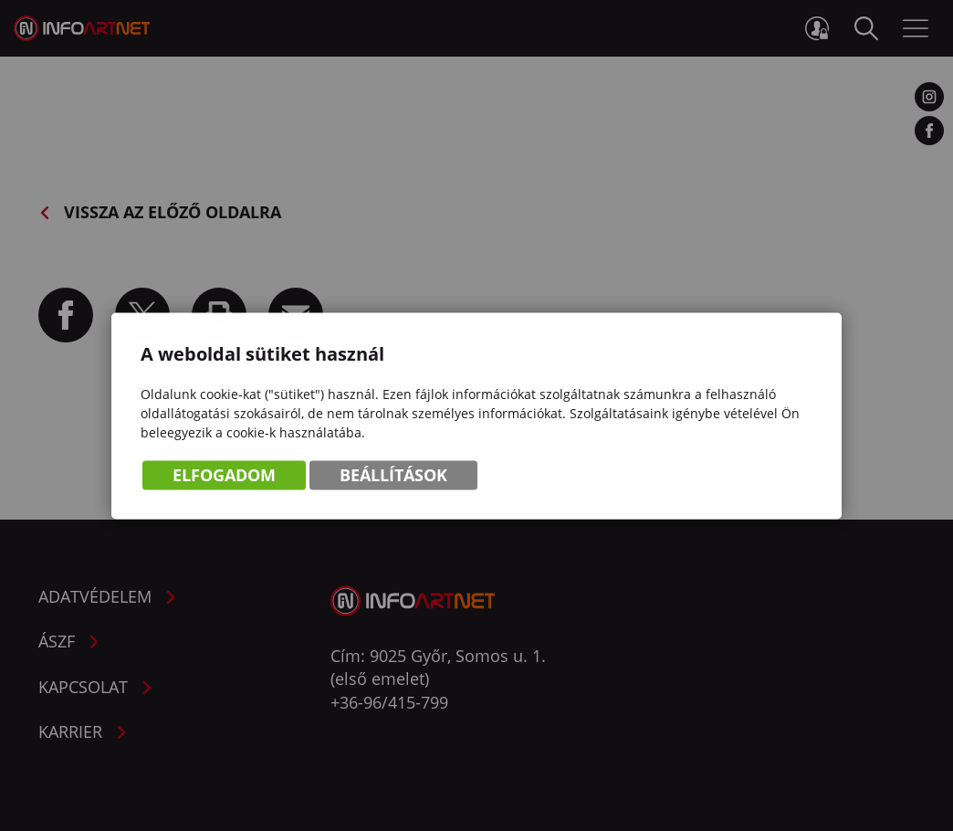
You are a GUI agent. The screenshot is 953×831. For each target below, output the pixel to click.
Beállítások (393, 477)
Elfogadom (224, 477)
